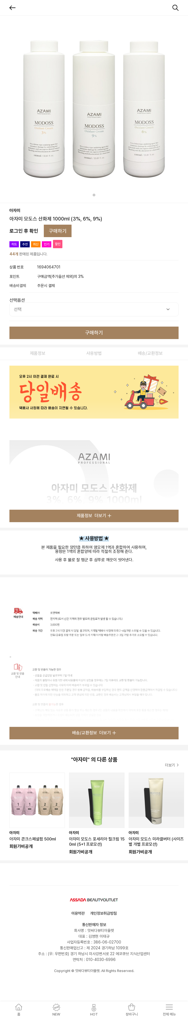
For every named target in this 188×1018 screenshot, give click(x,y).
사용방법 (94, 353)
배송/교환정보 (150, 353)
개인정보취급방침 (103, 913)
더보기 (172, 765)
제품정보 (37, 353)
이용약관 (78, 913)
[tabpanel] (94, 109)
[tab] (94, 195)
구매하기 (58, 231)
